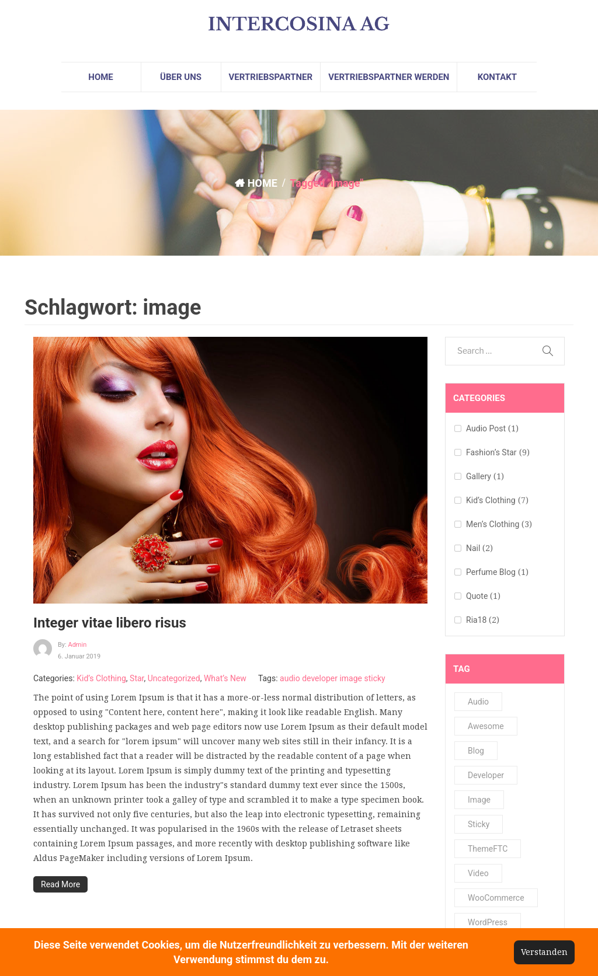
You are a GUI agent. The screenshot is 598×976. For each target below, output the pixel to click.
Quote (477, 596)
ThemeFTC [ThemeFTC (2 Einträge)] (487, 848)
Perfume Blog (491, 572)
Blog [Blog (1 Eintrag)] (476, 750)
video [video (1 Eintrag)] (478, 873)
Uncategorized (174, 678)
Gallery (478, 476)
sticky (374, 678)
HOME (262, 183)
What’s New (225, 678)
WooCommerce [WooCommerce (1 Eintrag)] (496, 897)
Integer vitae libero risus (109, 623)
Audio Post (486, 428)
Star (137, 678)
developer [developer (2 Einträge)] (486, 775)
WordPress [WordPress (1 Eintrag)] (487, 922)
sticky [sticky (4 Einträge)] (478, 824)
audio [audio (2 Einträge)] (478, 701)
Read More (60, 884)
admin (77, 645)
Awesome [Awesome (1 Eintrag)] (486, 726)
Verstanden (544, 952)
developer (320, 678)
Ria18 (476, 620)
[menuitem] (101, 77)
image (350, 678)
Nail (473, 548)
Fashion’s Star (491, 452)
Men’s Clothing (492, 524)
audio (290, 678)
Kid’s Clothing (101, 678)
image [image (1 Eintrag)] (479, 799)
